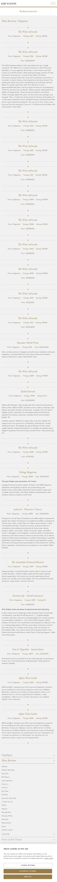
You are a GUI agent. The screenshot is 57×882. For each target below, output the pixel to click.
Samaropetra (6, 823)
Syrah (4, 826)
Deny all (28, 877)
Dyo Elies (5, 791)
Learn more (48, 858)
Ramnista (5, 819)
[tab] (28, 756)
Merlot (4, 805)
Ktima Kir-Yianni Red (9, 798)
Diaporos (5, 784)
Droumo (4, 788)
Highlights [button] (28, 755)
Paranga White (7, 816)
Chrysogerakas (7, 781)
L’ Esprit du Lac (7, 802)
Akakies (4, 766)
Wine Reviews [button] (28, 760)
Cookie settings (28, 865)
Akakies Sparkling (8, 770)
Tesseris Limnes (7, 830)
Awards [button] (28, 834)
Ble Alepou (5, 777)
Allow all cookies (28, 871)
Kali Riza (5, 795)
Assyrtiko (5, 774)
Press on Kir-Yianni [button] (28, 839)
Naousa (4, 809)
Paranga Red (6, 812)
